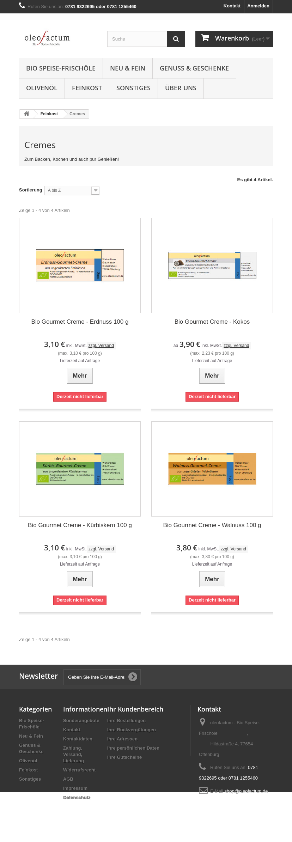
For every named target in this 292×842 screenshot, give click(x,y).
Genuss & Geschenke (194, 68)
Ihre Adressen (122, 739)
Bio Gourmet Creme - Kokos (212, 321)
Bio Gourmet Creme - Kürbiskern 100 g (80, 525)
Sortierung (30, 190)
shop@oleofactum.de (246, 791)
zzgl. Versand (101, 345)
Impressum (75, 788)
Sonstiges (133, 88)
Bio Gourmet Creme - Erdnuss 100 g (80, 321)
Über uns (180, 88)
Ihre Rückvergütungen (131, 729)
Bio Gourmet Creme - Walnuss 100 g (212, 525)
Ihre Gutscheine (124, 757)
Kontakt (232, 5)
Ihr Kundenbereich (135, 709)
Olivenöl (41, 88)
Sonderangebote (81, 720)
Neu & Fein (127, 68)
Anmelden (258, 5)
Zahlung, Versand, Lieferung (73, 754)
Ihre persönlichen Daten (133, 748)
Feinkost (87, 88)
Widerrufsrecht (79, 770)
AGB (68, 779)
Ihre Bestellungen (126, 720)
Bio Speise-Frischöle (61, 68)
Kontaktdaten (77, 739)
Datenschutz (76, 797)
